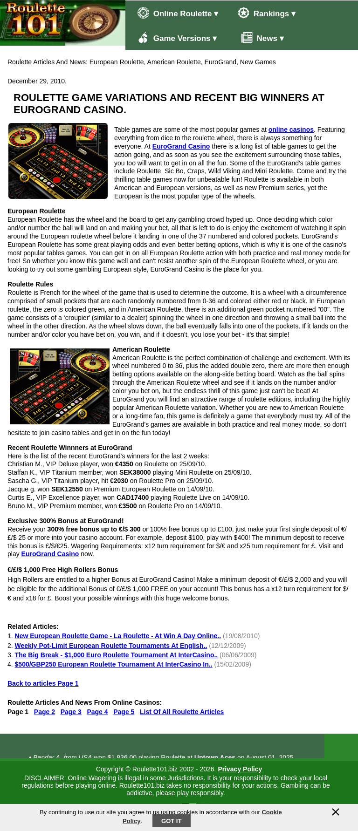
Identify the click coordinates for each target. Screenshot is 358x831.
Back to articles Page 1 (43, 683)
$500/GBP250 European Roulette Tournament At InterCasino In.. (114, 664)
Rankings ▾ (267, 13)
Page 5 (123, 711)
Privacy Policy (240, 769)
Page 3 (71, 711)
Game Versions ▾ (177, 37)
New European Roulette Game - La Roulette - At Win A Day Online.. (118, 636)
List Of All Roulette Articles (182, 711)
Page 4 (97, 711)
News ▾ (257, 37)
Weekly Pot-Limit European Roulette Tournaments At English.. (111, 645)
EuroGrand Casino (181, 146)
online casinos (291, 129)
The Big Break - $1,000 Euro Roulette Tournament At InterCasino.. (116, 655)
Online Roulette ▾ (178, 13)
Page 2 (44, 711)
